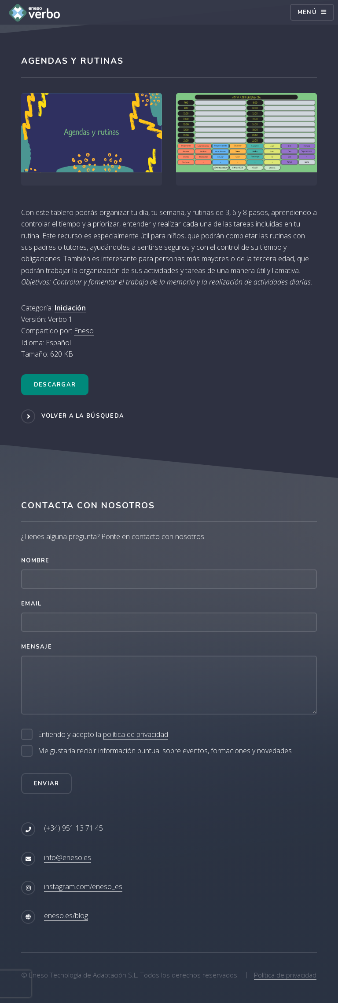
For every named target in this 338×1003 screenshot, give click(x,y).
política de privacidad (135, 734)
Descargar (55, 385)
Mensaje (36, 647)
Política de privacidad (285, 974)
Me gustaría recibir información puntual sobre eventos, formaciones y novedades (165, 750)
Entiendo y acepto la (103, 734)
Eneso (84, 331)
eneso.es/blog (66, 915)
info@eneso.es (67, 857)
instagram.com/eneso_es (83, 886)
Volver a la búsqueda (83, 416)
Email (31, 604)
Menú (307, 12)
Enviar (46, 784)
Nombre (35, 561)
